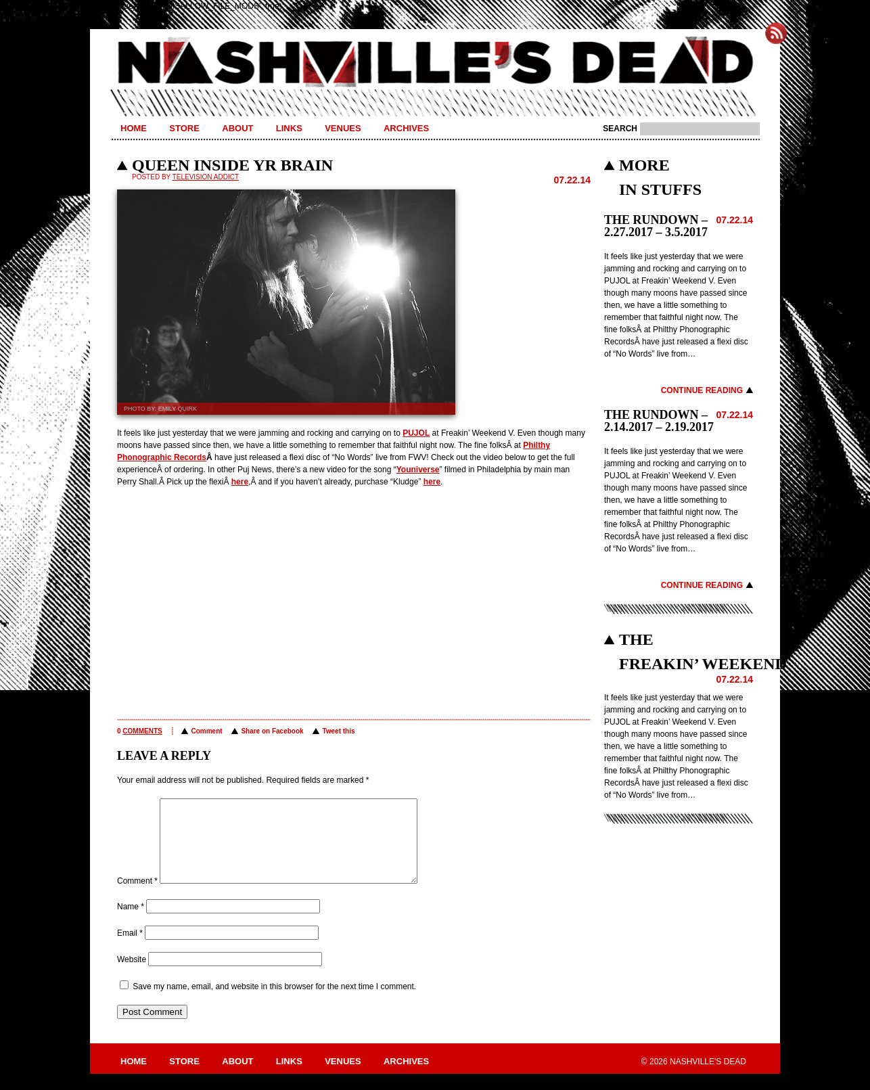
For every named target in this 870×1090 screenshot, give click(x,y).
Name (130, 923)
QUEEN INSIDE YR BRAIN (232, 165)
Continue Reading (702, 390)
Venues (343, 128)
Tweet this (338, 731)
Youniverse (418, 469)
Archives (406, 128)
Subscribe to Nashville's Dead (776, 33)
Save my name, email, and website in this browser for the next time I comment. (274, 1002)
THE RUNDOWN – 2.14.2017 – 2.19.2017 (659, 421)
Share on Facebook (272, 731)
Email (130, 949)
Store (184, 128)
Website (131, 975)
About (237, 128)
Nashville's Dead (435, 63)
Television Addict (206, 177)
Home (133, 128)
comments (142, 731)
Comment (206, 731)
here (239, 481)
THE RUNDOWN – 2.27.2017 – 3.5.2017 (656, 226)
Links (289, 128)
